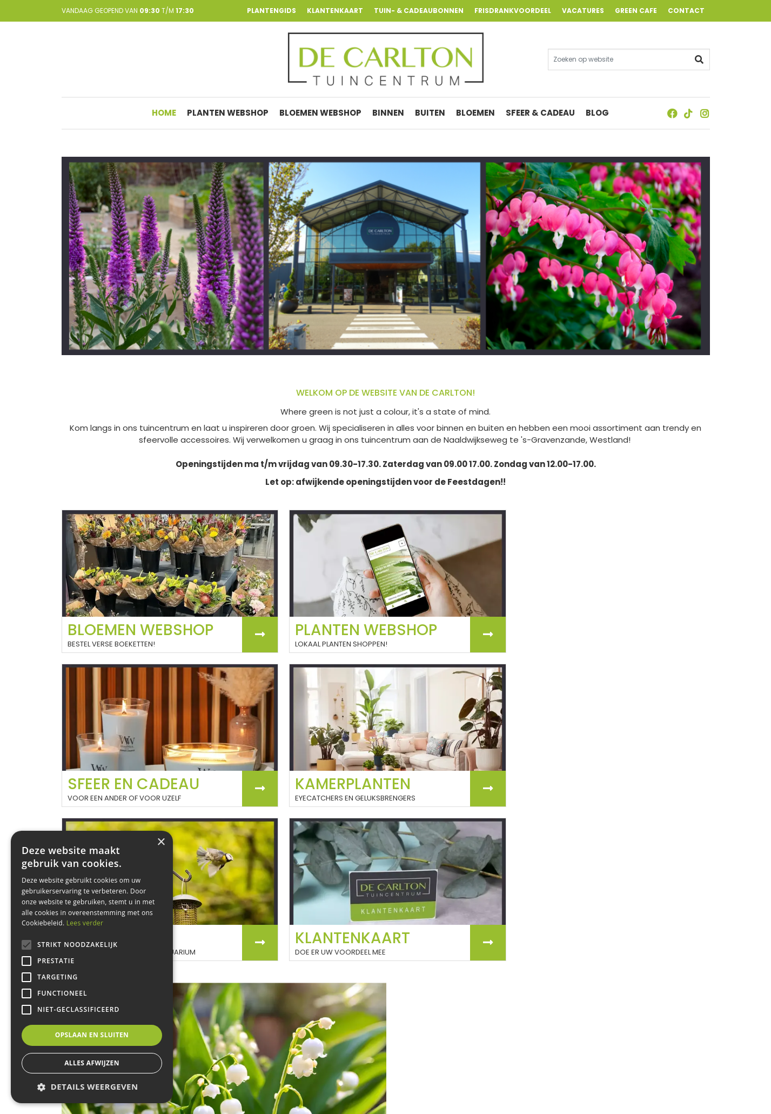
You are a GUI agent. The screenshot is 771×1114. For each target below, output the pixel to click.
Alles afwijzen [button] (91, 1063)
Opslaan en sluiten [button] (92, 1034)
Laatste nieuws (103, 827)
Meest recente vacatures (447, 947)
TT (688, 114)
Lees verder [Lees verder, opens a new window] (85, 923)
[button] (92, 1086)
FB (672, 114)
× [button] (161, 842)
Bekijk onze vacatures (449, 899)
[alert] (92, 967)
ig (704, 114)
